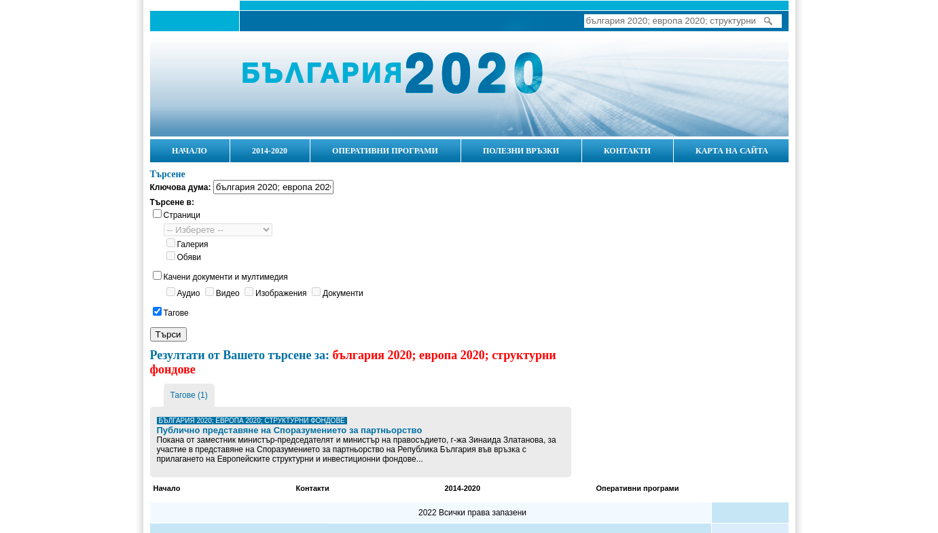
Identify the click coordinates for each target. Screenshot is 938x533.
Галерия (193, 244)
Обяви (189, 257)
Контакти (312, 488)
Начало (211, 83)
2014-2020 (463, 488)
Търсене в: (172, 202)
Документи (343, 293)
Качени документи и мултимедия (226, 277)
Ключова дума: (180, 187)
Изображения (280, 293)
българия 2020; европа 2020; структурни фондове (252, 420)
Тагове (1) (189, 395)
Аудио (188, 293)
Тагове (176, 313)
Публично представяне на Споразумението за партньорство (289, 430)
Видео (228, 293)
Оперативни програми (637, 488)
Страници (182, 215)
